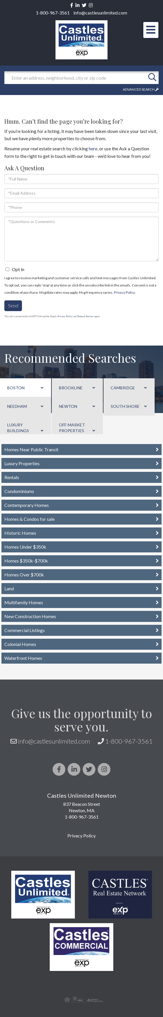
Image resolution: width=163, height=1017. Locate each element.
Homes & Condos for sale (29, 519)
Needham (17, 406)
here (93, 148)
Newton (68, 406)
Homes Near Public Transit (31, 449)
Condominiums (19, 491)
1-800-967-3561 (53, 12)
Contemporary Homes (26, 505)
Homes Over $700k (24, 574)
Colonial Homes (20, 644)
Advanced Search (139, 89)
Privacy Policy (124, 292)
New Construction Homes (30, 616)
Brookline (71, 387)
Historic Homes (20, 533)
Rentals (11, 477)
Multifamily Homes (23, 602)
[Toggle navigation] (151, 30)
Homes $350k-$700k (26, 560)
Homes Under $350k (25, 546)
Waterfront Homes (23, 658)
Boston (16, 387)
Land (9, 588)
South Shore (125, 406)
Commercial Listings (24, 630)
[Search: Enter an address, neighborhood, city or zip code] (75, 77)
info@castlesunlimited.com (100, 12)
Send (13, 305)
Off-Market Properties (72, 427)
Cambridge (123, 387)
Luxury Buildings (18, 427)
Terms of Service (85, 316)
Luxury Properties (22, 463)
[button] (152, 77)
